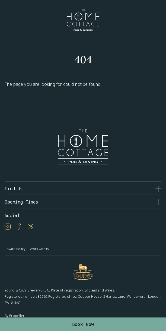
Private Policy (15, 249)
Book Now (83, 324)
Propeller (16, 315)
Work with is (39, 249)
